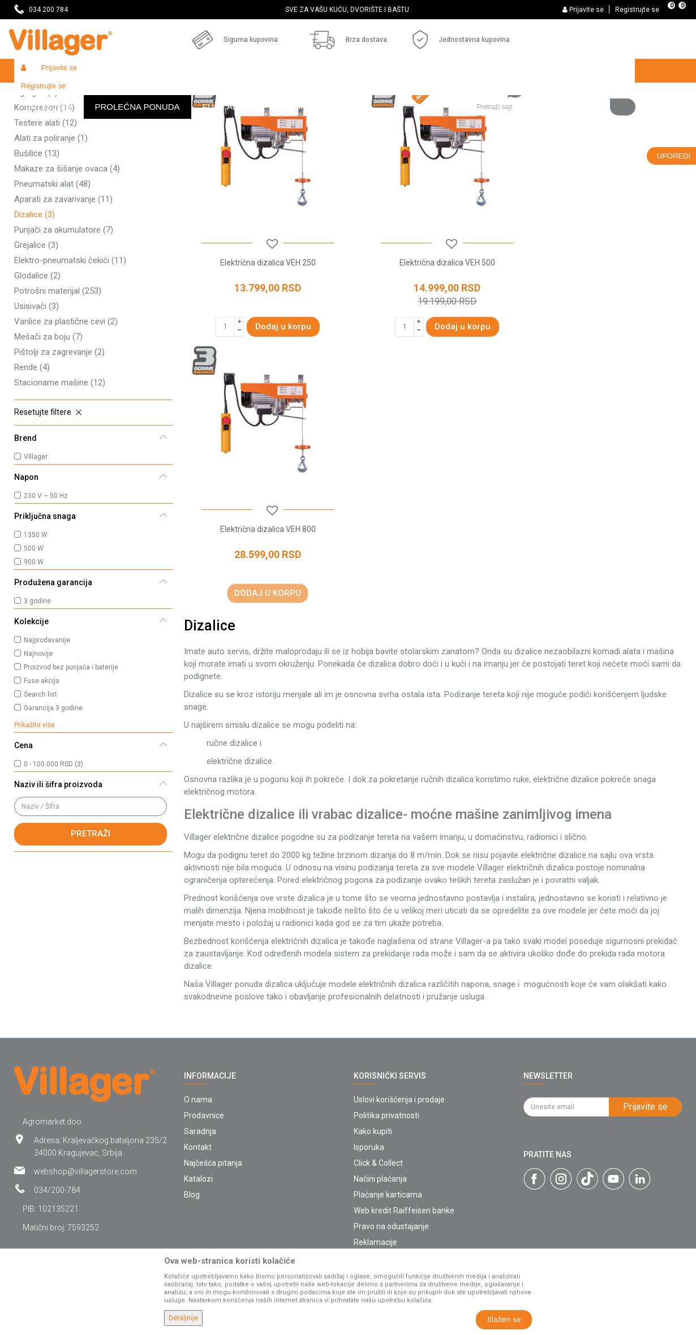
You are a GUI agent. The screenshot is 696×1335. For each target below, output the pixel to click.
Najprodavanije (47, 723)
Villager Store (36, 95)
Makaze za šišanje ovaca (67, 251)
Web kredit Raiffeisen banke (404, 1139)
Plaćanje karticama (388, 1123)
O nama (198, 1028)
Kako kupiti (373, 1059)
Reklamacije (375, 1170)
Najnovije (38, 736)
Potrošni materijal (57, 373)
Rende (32, 450)
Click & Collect (378, 1091)
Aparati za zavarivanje (63, 282)
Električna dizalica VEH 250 (263, 335)
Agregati (36, 175)
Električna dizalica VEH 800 (602, 335)
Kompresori (44, 190)
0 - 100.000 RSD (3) (53, 847)
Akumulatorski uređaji (60, 159)
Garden (117, 95)
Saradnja (200, 1059)
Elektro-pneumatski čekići (70, 343)
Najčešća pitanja (213, 1091)
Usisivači (36, 389)
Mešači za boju (48, 419)
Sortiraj (422, 117)
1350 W (36, 617)
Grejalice (36, 328)
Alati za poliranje (51, 221)
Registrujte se (637, 10)
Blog (192, 1123)
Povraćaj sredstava (388, 1186)
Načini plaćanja (380, 1107)
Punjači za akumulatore (63, 312)
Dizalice (34, 297)
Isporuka (369, 1075)
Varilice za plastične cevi (66, 404)
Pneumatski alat (52, 266)
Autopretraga (368, 117)
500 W (34, 631)
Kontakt (198, 1075)
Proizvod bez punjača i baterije (71, 750)
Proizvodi (81, 95)
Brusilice (38, 144)
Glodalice (37, 358)
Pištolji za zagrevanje (59, 435)
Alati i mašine (159, 95)
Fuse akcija (41, 763)
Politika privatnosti (386, 1044)
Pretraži (90, 916)
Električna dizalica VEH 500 (432, 335)
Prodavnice (204, 1044)
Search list (40, 777)
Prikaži (531, 117)
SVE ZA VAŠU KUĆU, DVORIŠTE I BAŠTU (347, 10)
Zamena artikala (383, 1202)
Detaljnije (183, 1318)
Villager (36, 539)
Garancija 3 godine (53, 791)
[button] (551, 70)
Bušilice (36, 236)
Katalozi (198, 1107)
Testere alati (45, 205)
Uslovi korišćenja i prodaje (399, 1028)
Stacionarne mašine (59, 465)
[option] (348, 9)
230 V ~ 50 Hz (46, 578)
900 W (34, 645)
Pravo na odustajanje (391, 1155)
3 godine (37, 684)
